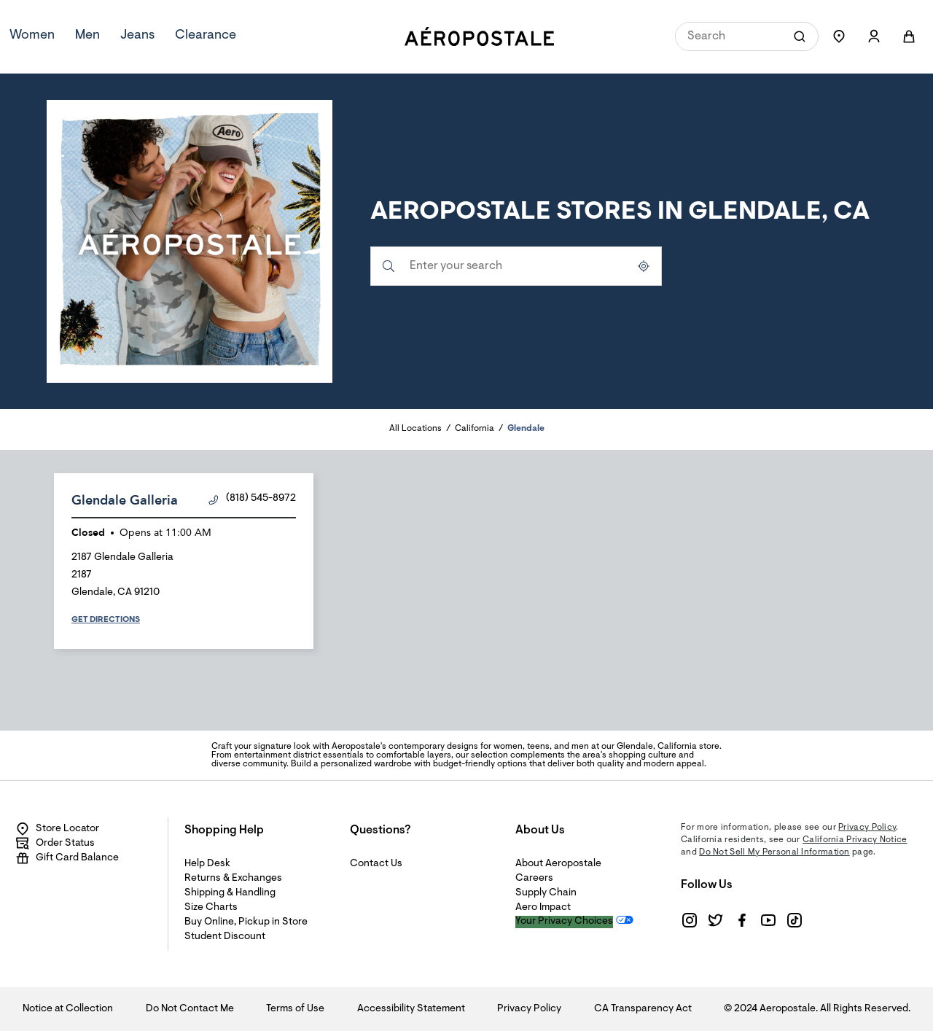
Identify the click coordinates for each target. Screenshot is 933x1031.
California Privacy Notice (855, 840)
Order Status (55, 843)
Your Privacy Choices (564, 922)
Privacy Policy (867, 827)
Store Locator (57, 829)
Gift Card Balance (67, 858)
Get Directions (105, 619)
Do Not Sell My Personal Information (774, 852)
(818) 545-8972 (252, 499)
